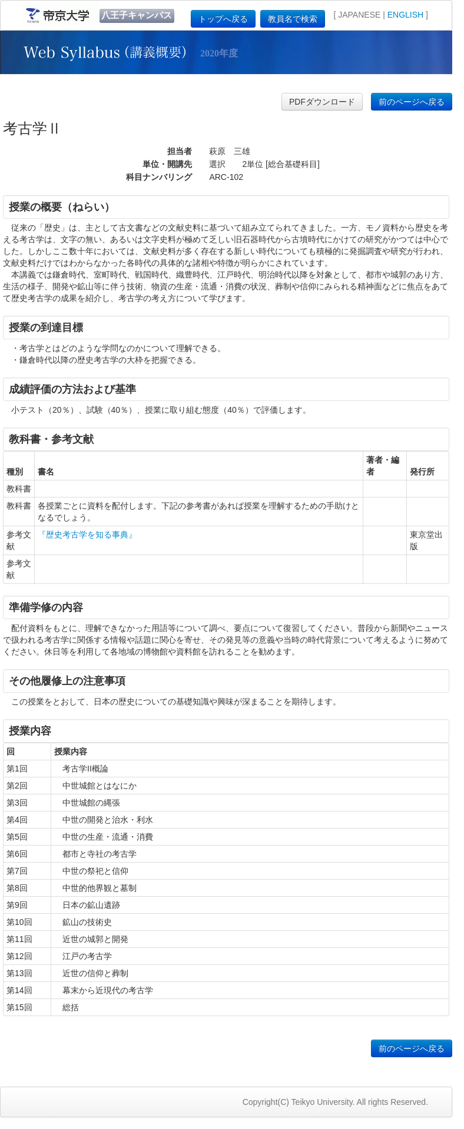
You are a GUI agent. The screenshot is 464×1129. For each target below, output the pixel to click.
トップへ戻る (223, 19)
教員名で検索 (292, 19)
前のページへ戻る (412, 101)
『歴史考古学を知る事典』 (87, 534)
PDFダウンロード (322, 101)
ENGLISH (405, 14)
